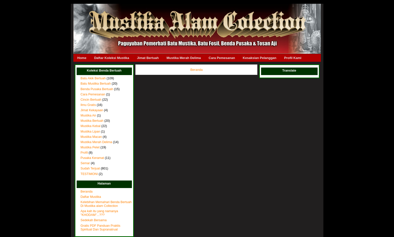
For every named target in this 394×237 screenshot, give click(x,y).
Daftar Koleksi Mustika (111, 58)
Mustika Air (88, 115)
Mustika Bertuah (92, 121)
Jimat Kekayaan (92, 110)
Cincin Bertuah (91, 99)
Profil (84, 152)
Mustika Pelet (90, 147)
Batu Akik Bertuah (93, 78)
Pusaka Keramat (92, 158)
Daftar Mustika (91, 197)
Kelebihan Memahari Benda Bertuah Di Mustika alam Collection (106, 204)
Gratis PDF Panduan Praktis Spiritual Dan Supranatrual (100, 227)
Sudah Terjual (90, 168)
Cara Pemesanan (222, 58)
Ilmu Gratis (88, 105)
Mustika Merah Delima (184, 58)
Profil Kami (293, 58)
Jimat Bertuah (148, 58)
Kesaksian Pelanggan (259, 58)
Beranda (87, 191)
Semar (85, 163)
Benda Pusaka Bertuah (97, 89)
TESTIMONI (89, 174)
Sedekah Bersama (94, 220)
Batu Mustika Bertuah (96, 83)
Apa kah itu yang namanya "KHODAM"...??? (99, 213)
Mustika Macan (91, 137)
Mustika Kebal (91, 126)
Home (81, 58)
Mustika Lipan (90, 131)
